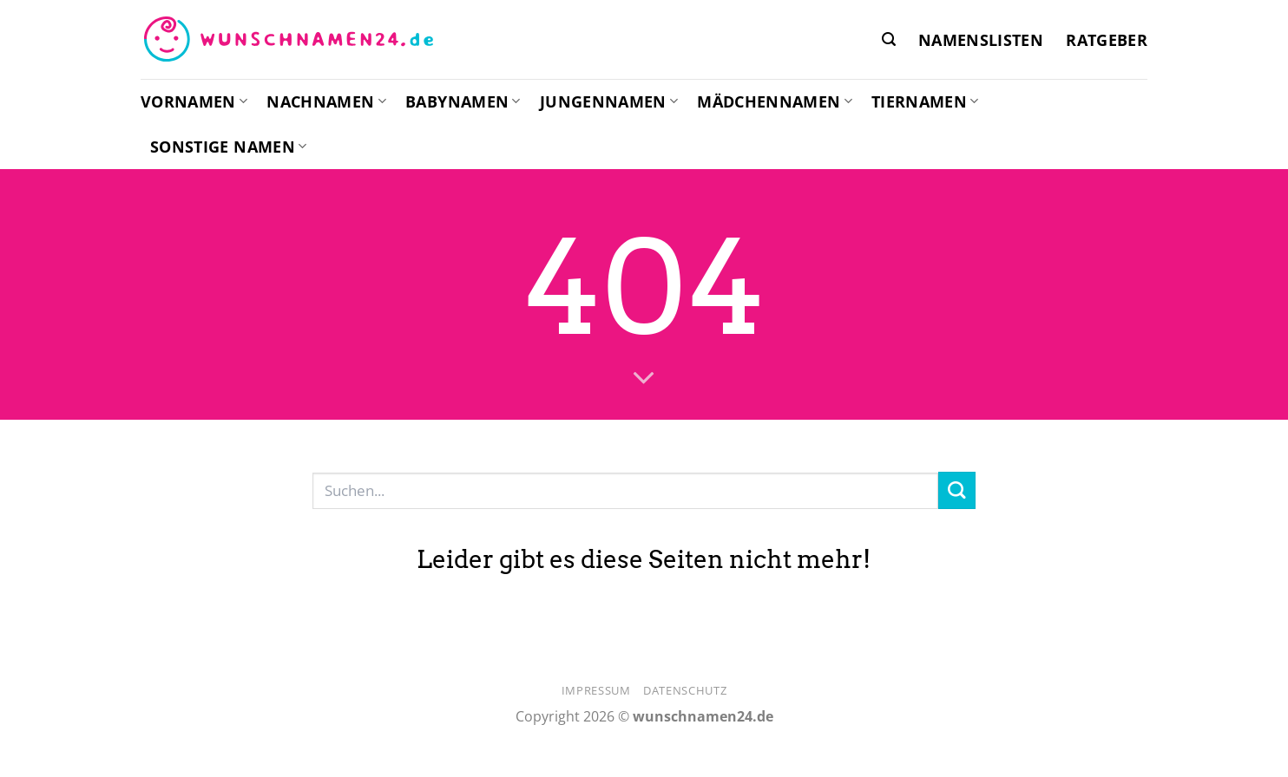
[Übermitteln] (957, 490)
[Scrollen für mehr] (644, 379)
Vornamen (194, 101)
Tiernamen (925, 101)
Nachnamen (326, 101)
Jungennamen (609, 101)
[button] (889, 39)
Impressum (596, 690)
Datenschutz (684, 690)
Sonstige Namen (228, 146)
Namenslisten (980, 39)
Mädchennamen (774, 101)
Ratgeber (1106, 39)
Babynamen (463, 101)
